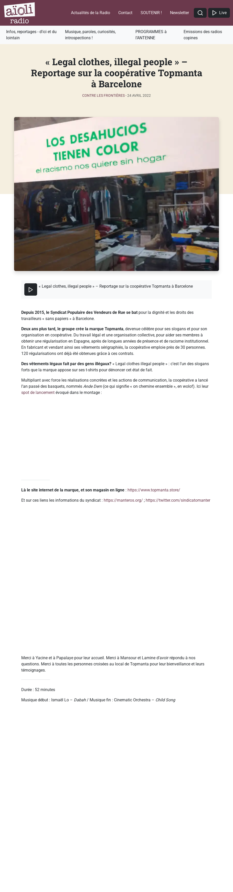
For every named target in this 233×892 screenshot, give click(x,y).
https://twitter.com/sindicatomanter (178, 500)
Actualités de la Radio (90, 12)
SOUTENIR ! (151, 12)
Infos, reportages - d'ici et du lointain (31, 34)
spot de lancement (38, 392)
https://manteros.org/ (123, 500)
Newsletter (179, 12)
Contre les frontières (103, 95)
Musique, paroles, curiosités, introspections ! (90, 34)
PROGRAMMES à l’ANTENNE (151, 34)
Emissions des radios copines (203, 34)
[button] (200, 13)
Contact (125, 12)
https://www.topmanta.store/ (154, 490)
